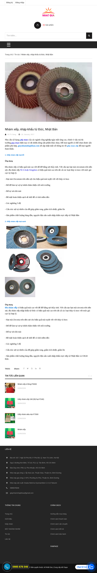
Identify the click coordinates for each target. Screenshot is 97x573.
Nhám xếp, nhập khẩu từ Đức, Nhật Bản (31, 129)
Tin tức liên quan (14, 376)
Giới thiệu (8, 519)
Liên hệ (7, 539)
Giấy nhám (9, 524)
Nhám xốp (22, 429)
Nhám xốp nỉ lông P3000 (27, 384)
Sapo (66, 567)
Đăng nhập (19, 3)
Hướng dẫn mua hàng (58, 514)
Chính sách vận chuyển (58, 524)
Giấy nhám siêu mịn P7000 (28, 414)
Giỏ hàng (47, 22)
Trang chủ (9, 55)
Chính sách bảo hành (58, 534)
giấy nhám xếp (72, 146)
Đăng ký (9, 3)
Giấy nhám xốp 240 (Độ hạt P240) (31, 399)
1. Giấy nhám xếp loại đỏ (14, 155)
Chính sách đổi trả (57, 529)
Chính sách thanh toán (58, 519)
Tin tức (17, 55)
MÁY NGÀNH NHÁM (12, 529)
